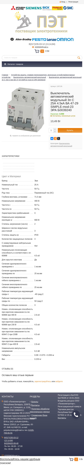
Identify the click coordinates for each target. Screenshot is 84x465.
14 (50, 44)
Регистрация (73, 2)
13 (47, 44)
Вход (62, 2)
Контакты (35, 405)
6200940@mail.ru (41, 47)
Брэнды (34, 402)
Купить (70, 130)
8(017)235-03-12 (37, 44)
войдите (59, 381)
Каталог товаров (13, 64)
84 (53, 44)
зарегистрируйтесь (42, 381)
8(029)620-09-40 (11, 443)
